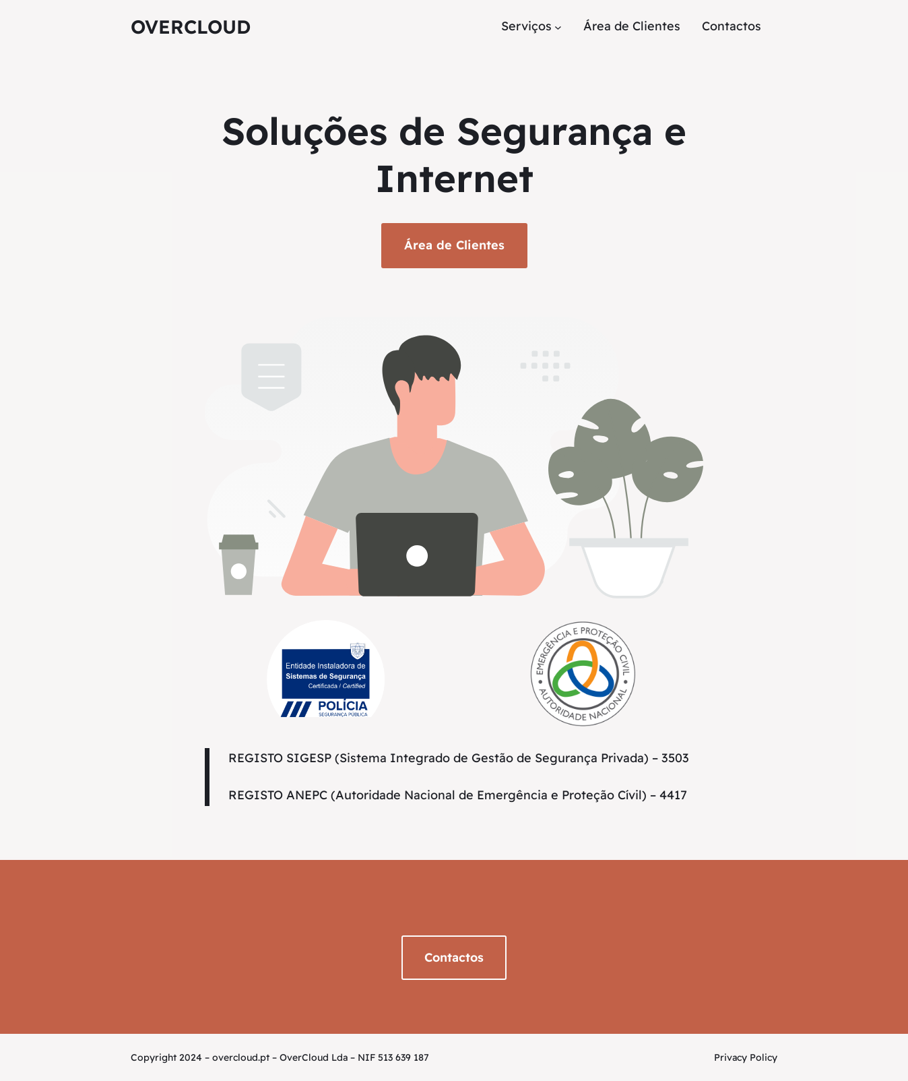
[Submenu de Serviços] (558, 26)
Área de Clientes (454, 245)
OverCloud (191, 26)
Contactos (454, 957)
